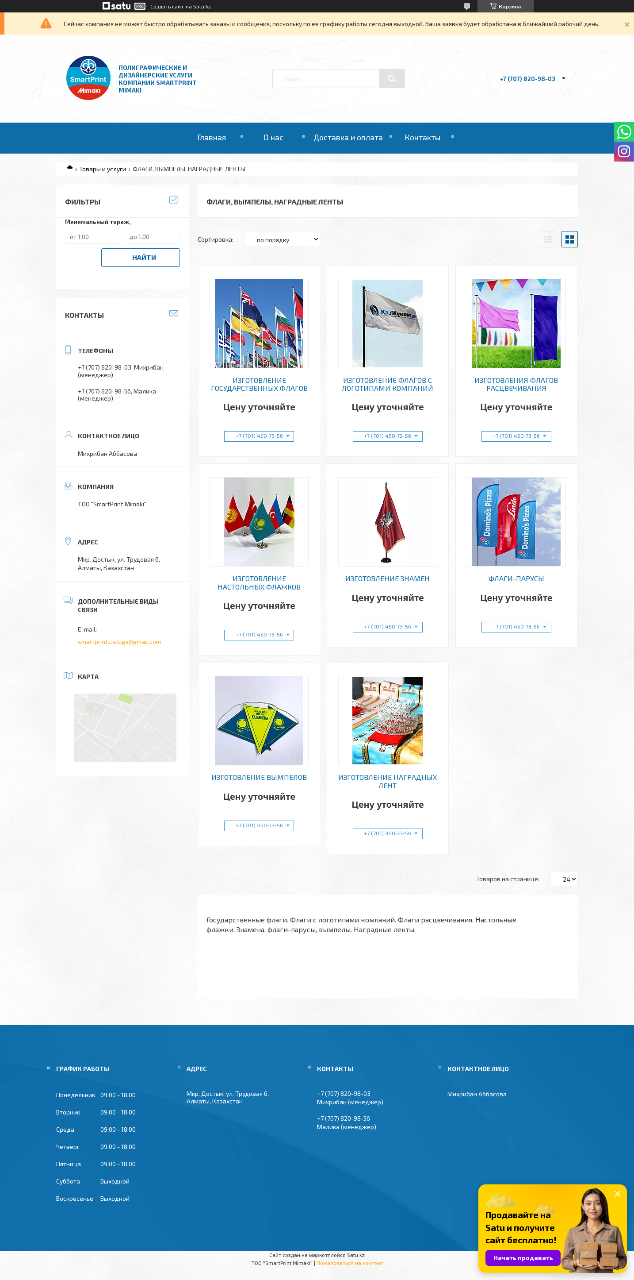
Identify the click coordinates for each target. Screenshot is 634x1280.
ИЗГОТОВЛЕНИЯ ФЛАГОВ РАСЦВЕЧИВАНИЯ (516, 384)
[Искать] (392, 78)
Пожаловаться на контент (350, 1263)
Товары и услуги (102, 169)
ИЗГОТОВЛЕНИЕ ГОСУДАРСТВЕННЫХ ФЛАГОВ (259, 384)
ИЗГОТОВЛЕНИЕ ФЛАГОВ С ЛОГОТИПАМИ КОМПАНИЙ (387, 384)
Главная (211, 137)
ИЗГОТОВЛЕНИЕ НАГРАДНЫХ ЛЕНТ (387, 781)
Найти (144, 257)
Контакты (422, 137)
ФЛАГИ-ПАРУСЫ (516, 578)
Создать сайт (166, 6)
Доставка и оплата (348, 137)
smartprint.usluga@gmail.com (119, 641)
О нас (273, 137)
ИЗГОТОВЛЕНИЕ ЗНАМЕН (387, 578)
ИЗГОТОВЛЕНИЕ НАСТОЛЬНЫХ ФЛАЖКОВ (259, 582)
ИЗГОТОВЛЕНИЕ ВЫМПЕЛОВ (259, 777)
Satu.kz (356, 1255)
